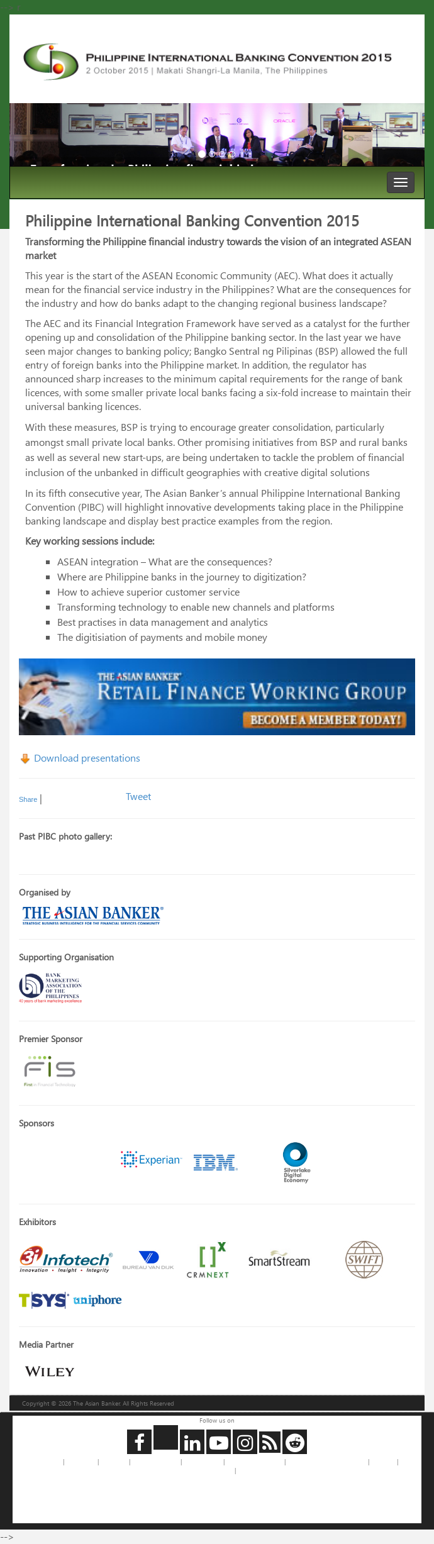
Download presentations (79, 757)
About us (48, 1461)
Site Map (383, 1461)
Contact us (81, 1461)
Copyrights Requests (254, 1461)
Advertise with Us (155, 1461)
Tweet (138, 796)
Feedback (114, 1461)
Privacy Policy (202, 1461)
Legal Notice (216, 1470)
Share (28, 799)
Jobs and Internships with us (326, 1461)
